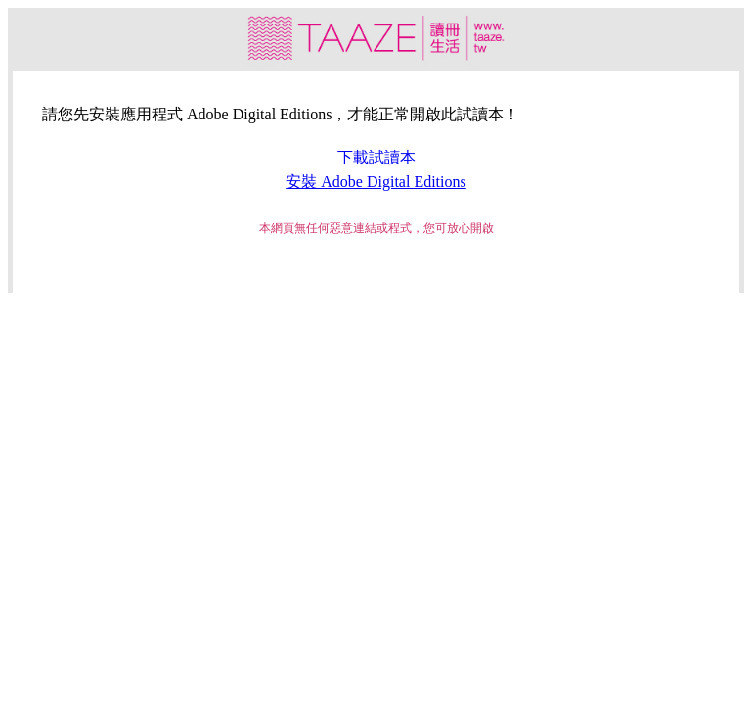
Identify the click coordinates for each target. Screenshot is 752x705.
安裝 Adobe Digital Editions (375, 181)
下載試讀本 (376, 157)
